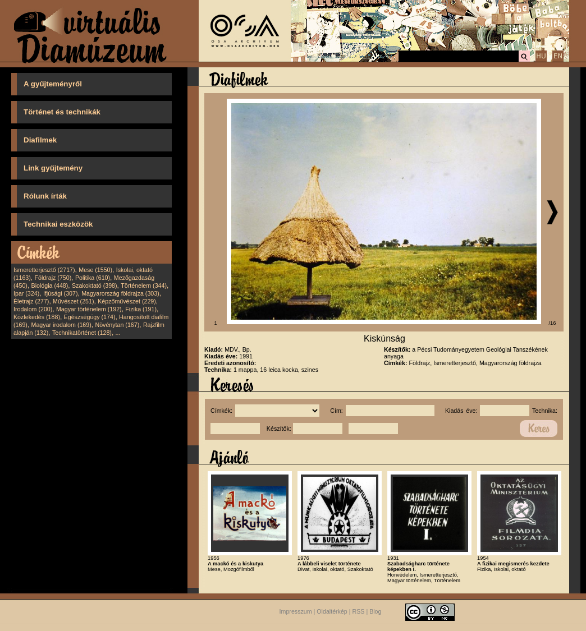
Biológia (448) (49, 285)
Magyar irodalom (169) (61, 324)
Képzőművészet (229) (127, 301)
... (118, 332)
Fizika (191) (141, 309)
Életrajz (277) (31, 301)
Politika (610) (92, 277)
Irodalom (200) (32, 309)
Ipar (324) (26, 293)
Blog (375, 611)
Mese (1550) (95, 269)
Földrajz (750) (52, 277)
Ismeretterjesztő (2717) (44, 269)
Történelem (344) (144, 285)
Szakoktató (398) (94, 285)
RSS (358, 611)
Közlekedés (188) (36, 317)
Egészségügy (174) (90, 317)
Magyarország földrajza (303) (120, 293)
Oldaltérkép (332, 611)
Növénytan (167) (117, 324)
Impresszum (296, 611)
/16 (552, 323)
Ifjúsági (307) (60, 293)
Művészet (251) (73, 301)
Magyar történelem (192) (89, 309)
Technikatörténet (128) (82, 332)
